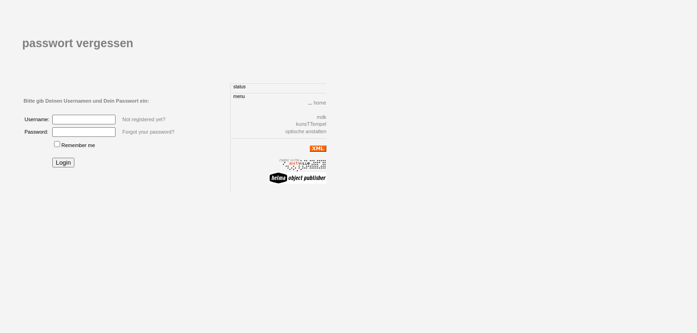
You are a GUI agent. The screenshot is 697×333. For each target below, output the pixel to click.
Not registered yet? (143, 119)
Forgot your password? (148, 132)
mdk (321, 117)
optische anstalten (305, 131)
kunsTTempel (311, 124)
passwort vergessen (77, 43)
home (319, 102)
